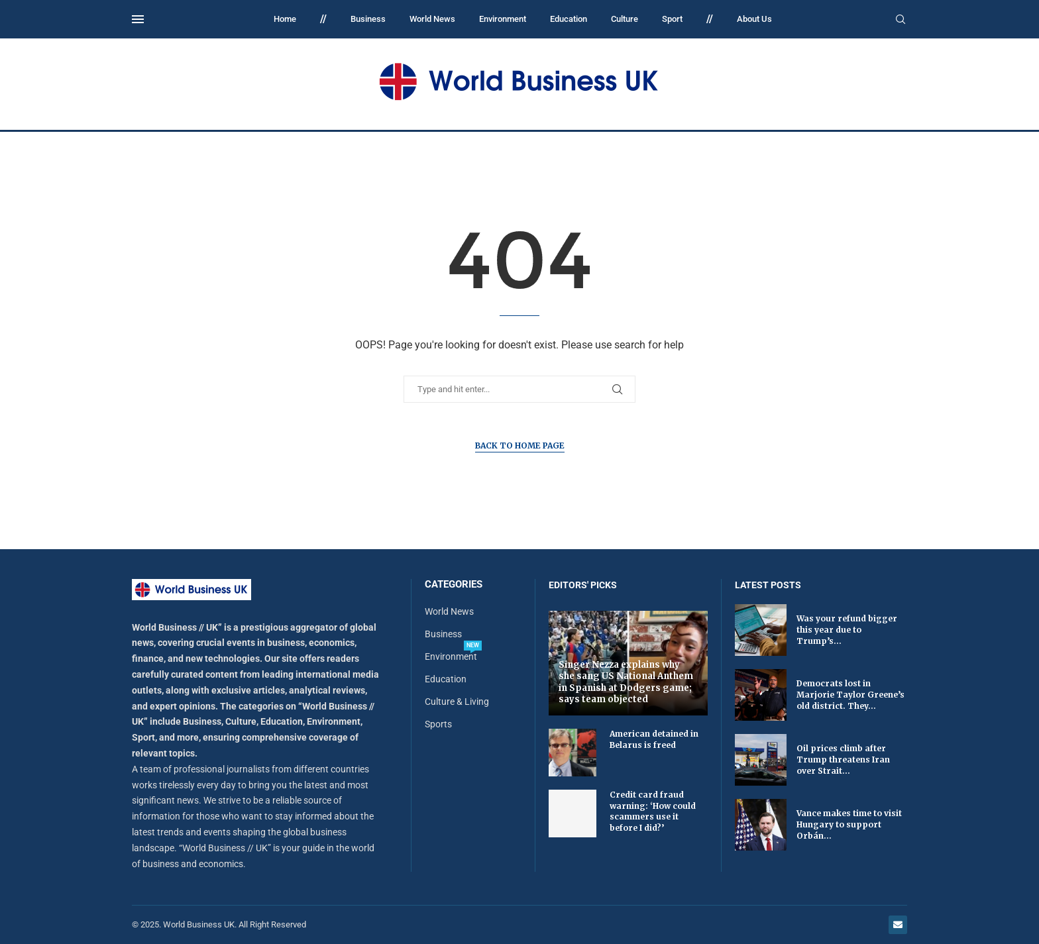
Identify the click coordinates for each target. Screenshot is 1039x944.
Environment (502, 19)
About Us (754, 19)
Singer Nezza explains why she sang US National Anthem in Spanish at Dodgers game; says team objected (626, 682)
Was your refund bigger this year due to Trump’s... (846, 629)
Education (568, 19)
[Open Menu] (138, 19)
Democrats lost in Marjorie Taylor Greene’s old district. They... (850, 694)
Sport (672, 19)
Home (285, 19)
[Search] (900, 20)
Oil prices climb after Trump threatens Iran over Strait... (843, 759)
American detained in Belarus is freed (654, 739)
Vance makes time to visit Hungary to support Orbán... (849, 824)
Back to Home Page (520, 445)
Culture (624, 19)
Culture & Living (457, 701)
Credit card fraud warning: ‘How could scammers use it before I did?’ (653, 811)
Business (368, 19)
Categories (453, 585)
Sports (438, 724)
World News (432, 19)
